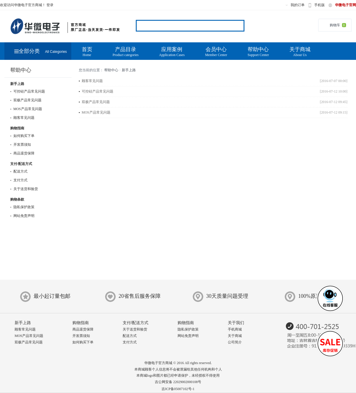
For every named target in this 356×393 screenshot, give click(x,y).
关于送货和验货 (24, 189)
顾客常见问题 (22, 118)
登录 (49, 5)
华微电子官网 (345, 5)
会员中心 (216, 51)
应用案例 (172, 51)
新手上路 (17, 84)
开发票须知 (20, 144)
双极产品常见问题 (25, 100)
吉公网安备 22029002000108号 (178, 382)
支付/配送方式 (21, 164)
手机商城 (235, 329)
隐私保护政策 (22, 207)
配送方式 (18, 171)
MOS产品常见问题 (26, 109)
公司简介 (235, 342)
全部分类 (40, 51)
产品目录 (126, 51)
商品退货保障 (22, 153)
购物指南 (17, 128)
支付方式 (18, 180)
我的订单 (298, 5)
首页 (87, 51)
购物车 (335, 25)
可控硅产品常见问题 (27, 91)
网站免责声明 (22, 216)
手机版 (319, 5)
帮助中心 (258, 51)
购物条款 (17, 199)
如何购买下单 (22, 136)
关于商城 (299, 51)
